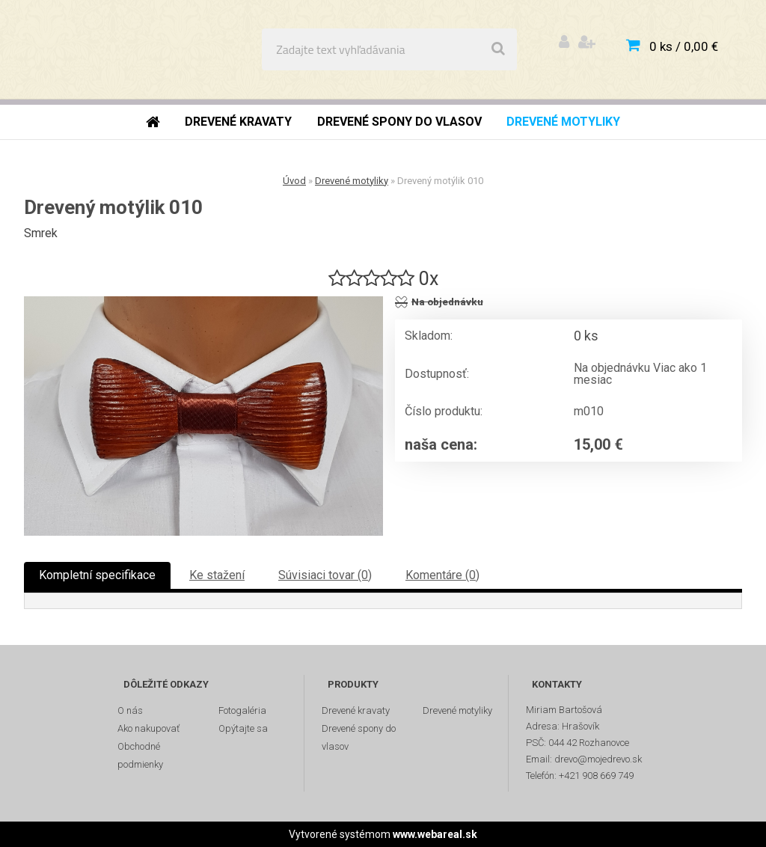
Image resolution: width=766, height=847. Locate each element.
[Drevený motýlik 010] (203, 416)
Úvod (294, 180)
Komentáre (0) (442, 575)
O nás (130, 710)
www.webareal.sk (435, 834)
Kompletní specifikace (97, 575)
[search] (498, 49)
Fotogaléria (242, 710)
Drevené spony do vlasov (359, 737)
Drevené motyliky (351, 180)
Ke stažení (217, 575)
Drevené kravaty (356, 710)
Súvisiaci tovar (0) (325, 575)
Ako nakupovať (148, 728)
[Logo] (121, 49)
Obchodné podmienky (140, 755)
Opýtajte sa (243, 728)
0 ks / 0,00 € (683, 46)
